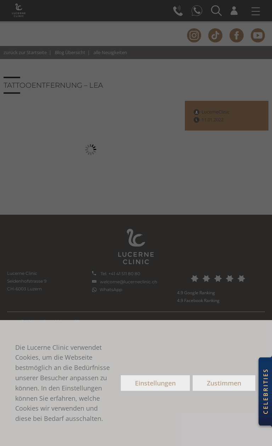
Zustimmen (224, 383)
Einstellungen (155, 383)
